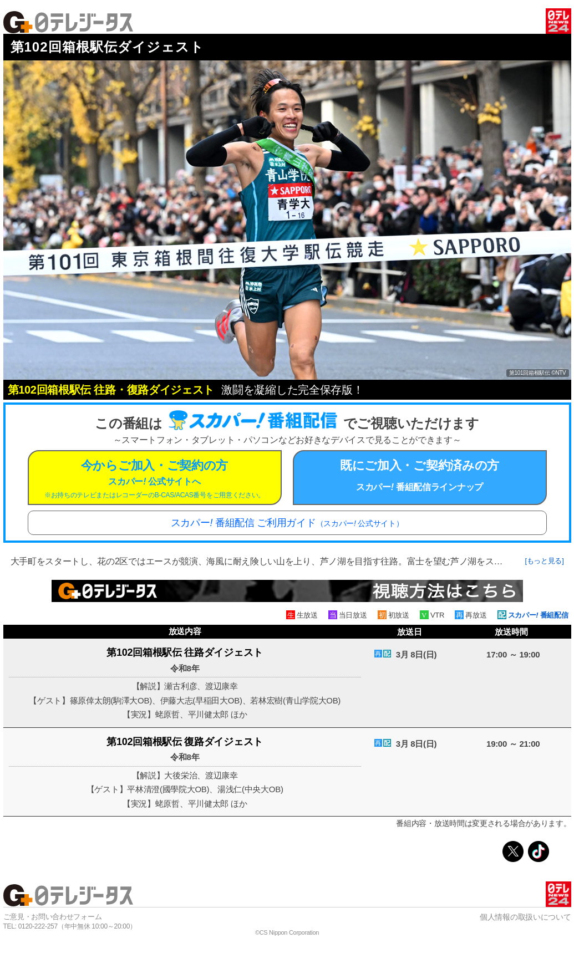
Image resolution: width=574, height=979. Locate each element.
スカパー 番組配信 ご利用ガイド (287, 522)
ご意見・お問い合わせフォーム (52, 916)
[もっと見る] (544, 561)
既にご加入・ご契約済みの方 (419, 475)
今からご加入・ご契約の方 (154, 478)
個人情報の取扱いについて (525, 916)
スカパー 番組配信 (538, 615)
